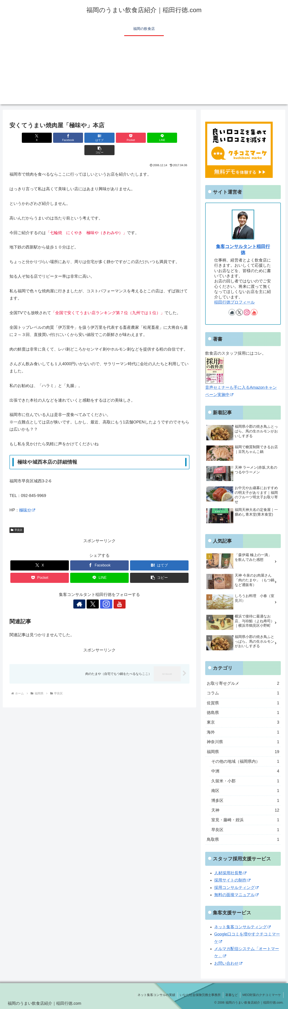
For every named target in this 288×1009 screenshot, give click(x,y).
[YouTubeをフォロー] (114, 591)
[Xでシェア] (23, 138)
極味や (27, 497)
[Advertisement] (144, 72)
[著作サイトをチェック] (83, 591)
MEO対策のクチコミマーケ (261, 995)
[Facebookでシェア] (54, 138)
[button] (175, 138)
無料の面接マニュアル (236, 895)
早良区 (16, 517)
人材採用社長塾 (230, 873)
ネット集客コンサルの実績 (156, 995)
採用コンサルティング (236, 887)
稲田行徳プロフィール (234, 302)
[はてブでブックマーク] (84, 138)
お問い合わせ (228, 963)
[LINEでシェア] (144, 138)
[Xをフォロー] (94, 591)
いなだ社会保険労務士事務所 (199, 995)
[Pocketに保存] (114, 138)
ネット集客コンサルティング (242, 927)
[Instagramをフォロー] (104, 591)
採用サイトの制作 (232, 880)
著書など (231, 995)
